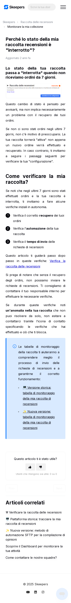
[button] (63, 7)
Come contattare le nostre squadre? (31, 557)
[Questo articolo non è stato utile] (41, 467)
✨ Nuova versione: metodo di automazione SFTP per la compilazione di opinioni (35, 535)
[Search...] (42, 7)
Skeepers (9, 22)
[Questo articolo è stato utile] (30, 467)
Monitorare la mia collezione (25, 26)
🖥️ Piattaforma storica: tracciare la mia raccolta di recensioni (33, 521)
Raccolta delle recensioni (37, 22)
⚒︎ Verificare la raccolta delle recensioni (33, 512)
